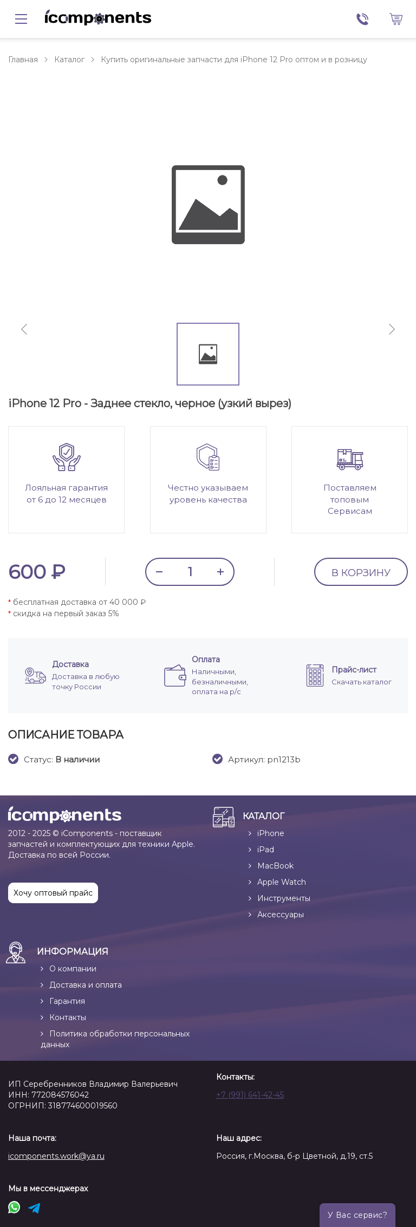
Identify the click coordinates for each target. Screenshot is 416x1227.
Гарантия (67, 1001)
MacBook (275, 866)
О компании (72, 969)
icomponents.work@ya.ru (56, 1156)
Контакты (67, 1017)
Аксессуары (280, 914)
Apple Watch (281, 882)
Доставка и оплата (85, 985)
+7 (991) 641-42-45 (250, 1095)
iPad (265, 849)
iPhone (270, 833)
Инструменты (283, 898)
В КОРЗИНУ (361, 573)
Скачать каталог (362, 681)
